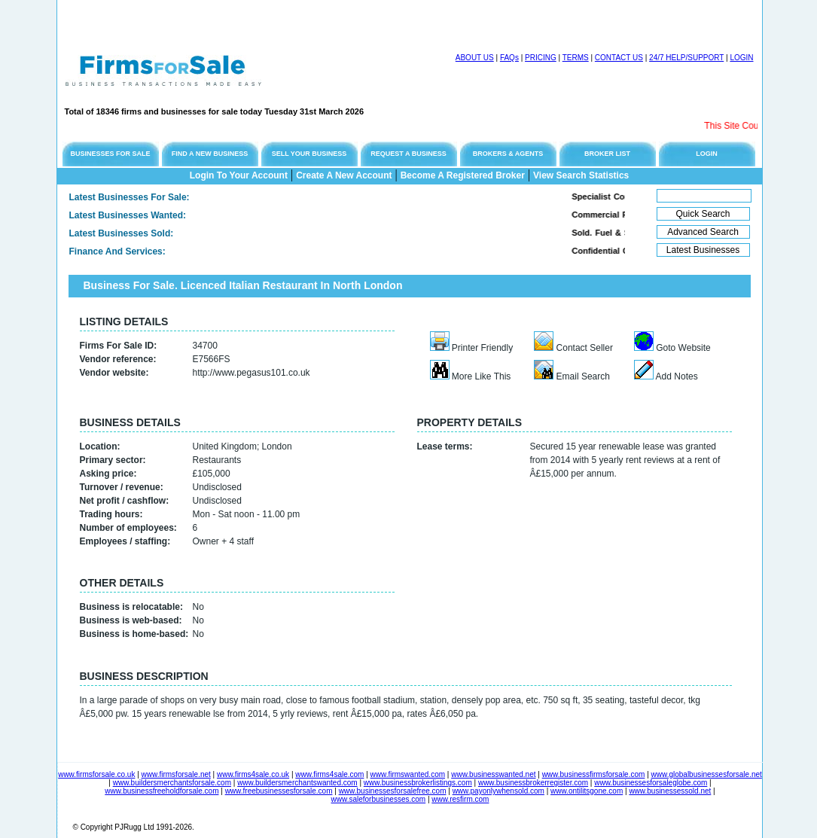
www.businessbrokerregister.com (533, 783)
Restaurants (217, 460)
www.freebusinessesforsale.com (279, 791)
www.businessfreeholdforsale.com (161, 791)
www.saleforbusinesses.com (378, 799)
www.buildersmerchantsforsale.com (172, 783)
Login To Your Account (239, 175)
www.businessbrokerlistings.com (418, 783)
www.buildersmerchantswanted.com (297, 783)
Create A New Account (344, 175)
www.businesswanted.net (493, 774)
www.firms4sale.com (329, 774)
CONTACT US (619, 57)
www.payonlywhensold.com (498, 791)
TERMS (575, 57)
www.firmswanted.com (407, 774)
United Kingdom (225, 446)
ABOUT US (475, 57)
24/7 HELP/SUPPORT (686, 57)
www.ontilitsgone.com (586, 791)
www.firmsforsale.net (176, 774)
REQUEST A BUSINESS (408, 153)
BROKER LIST (607, 153)
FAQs (509, 57)
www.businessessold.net (670, 791)
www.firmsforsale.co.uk (96, 774)
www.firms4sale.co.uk (253, 774)
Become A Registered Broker (463, 175)
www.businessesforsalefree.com (393, 791)
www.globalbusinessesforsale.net (706, 774)
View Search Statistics (581, 175)
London (277, 446)
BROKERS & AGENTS (508, 153)
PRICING (540, 57)
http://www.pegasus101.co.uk (251, 372)
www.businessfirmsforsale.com (593, 774)
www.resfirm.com (460, 799)
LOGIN (741, 57)
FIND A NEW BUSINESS (210, 153)
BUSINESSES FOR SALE (110, 153)
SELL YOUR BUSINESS (309, 153)
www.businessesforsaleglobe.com (650, 783)
